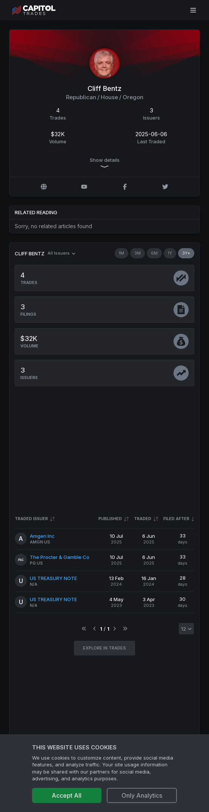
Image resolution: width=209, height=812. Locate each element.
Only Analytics (141, 795)
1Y (170, 253)
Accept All (66, 795)
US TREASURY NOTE (53, 578)
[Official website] (43, 186)
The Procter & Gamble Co (59, 557)
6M (154, 253)
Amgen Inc (42, 536)
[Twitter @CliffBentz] (165, 186)
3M (137, 253)
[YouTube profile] (84, 186)
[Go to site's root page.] (42, 10)
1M (121, 253)
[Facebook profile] (124, 186)
